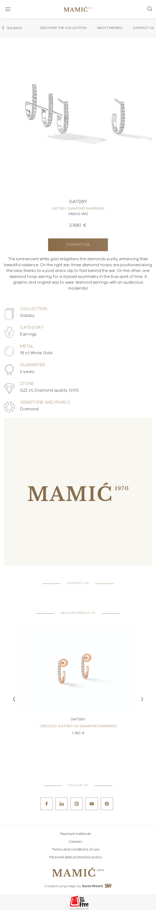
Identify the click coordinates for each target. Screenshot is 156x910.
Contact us (78, 244)
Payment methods (75, 834)
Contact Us (143, 27)
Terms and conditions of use (75, 849)
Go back (11, 28)
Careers (75, 842)
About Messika (109, 27)
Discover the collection (63, 27)
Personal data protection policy (75, 857)
